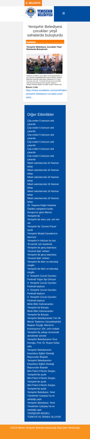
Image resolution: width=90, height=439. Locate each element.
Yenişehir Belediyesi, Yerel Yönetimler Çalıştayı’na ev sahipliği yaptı (41, 396)
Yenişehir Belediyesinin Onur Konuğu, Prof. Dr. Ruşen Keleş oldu (43, 343)
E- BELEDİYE (33, 3)
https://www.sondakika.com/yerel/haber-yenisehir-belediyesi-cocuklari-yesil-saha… (47, 94)
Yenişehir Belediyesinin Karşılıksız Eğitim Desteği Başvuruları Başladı (40, 353)
